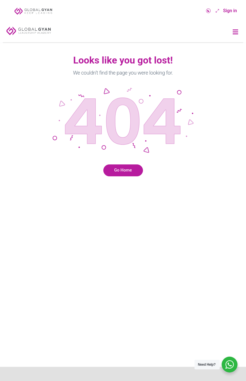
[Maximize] (216, 11)
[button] (235, 32)
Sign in (230, 10)
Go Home (123, 170)
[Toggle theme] (208, 11)
